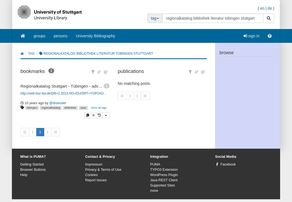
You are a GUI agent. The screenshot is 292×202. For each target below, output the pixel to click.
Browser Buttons (33, 170)
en (262, 8)
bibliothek (70, 107)
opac (83, 107)
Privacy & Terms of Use (103, 170)
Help (23, 175)
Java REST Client (164, 180)
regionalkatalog (50, 107)
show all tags (99, 107)
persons (60, 36)
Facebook (228, 164)
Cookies (91, 175)
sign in (251, 36)
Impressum (93, 164)
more (154, 191)
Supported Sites (162, 185)
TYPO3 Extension (164, 170)
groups (40, 36)
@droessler (57, 103)
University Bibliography (95, 36)
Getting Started (32, 164)
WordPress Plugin (164, 175)
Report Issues (96, 180)
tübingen (32, 107)
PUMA (155, 164)
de (270, 8)
